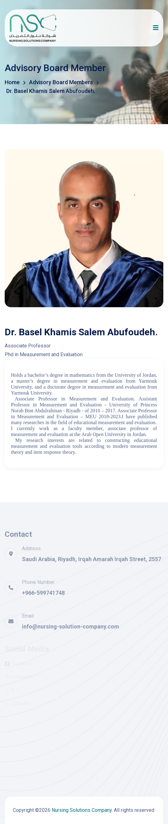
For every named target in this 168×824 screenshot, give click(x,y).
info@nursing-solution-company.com (70, 628)
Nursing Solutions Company (82, 810)
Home (12, 82)
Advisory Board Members (61, 82)
